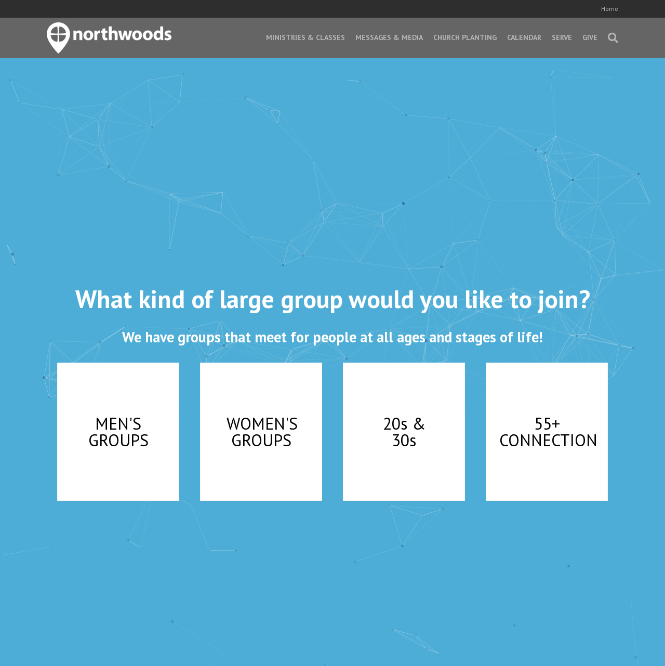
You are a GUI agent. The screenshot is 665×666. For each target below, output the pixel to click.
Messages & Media (389, 37)
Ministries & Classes (305, 37)
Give (589, 37)
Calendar (524, 37)
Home (609, 8)
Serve (562, 37)
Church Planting (465, 37)
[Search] (610, 38)
